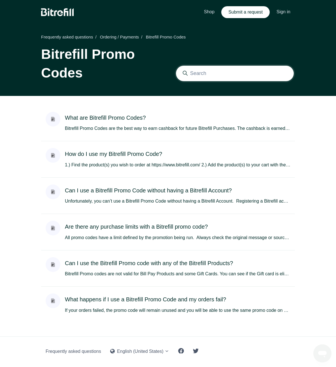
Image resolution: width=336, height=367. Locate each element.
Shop (209, 11)
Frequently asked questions (67, 37)
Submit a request (245, 12)
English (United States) (139, 351)
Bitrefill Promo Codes (166, 37)
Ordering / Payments (119, 37)
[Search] (234, 73)
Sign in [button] (283, 11)
